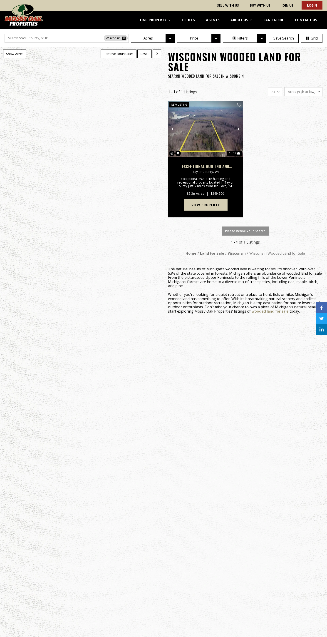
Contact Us (306, 20)
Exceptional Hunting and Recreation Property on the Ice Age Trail (205, 166)
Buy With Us (260, 5)
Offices (188, 20)
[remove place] (124, 38)
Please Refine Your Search (245, 231)
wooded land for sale (270, 311)
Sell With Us (228, 5)
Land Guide (274, 20)
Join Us (287, 5)
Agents (213, 20)
